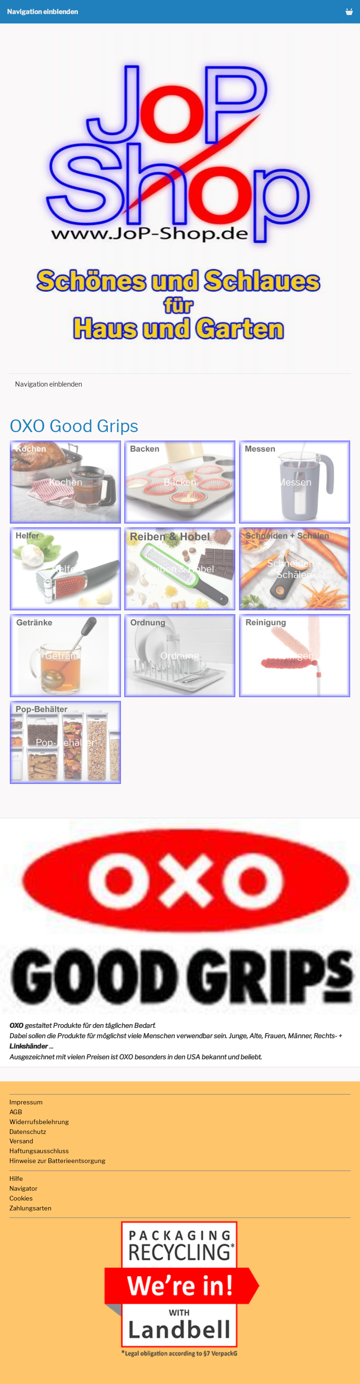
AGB (15, 1112)
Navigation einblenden (42, 11)
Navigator (23, 1188)
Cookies (21, 1198)
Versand (21, 1141)
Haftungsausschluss (39, 1151)
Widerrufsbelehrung (39, 1121)
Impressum (26, 1102)
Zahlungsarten (30, 1208)
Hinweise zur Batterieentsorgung (57, 1160)
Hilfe (16, 1178)
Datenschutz (27, 1131)
